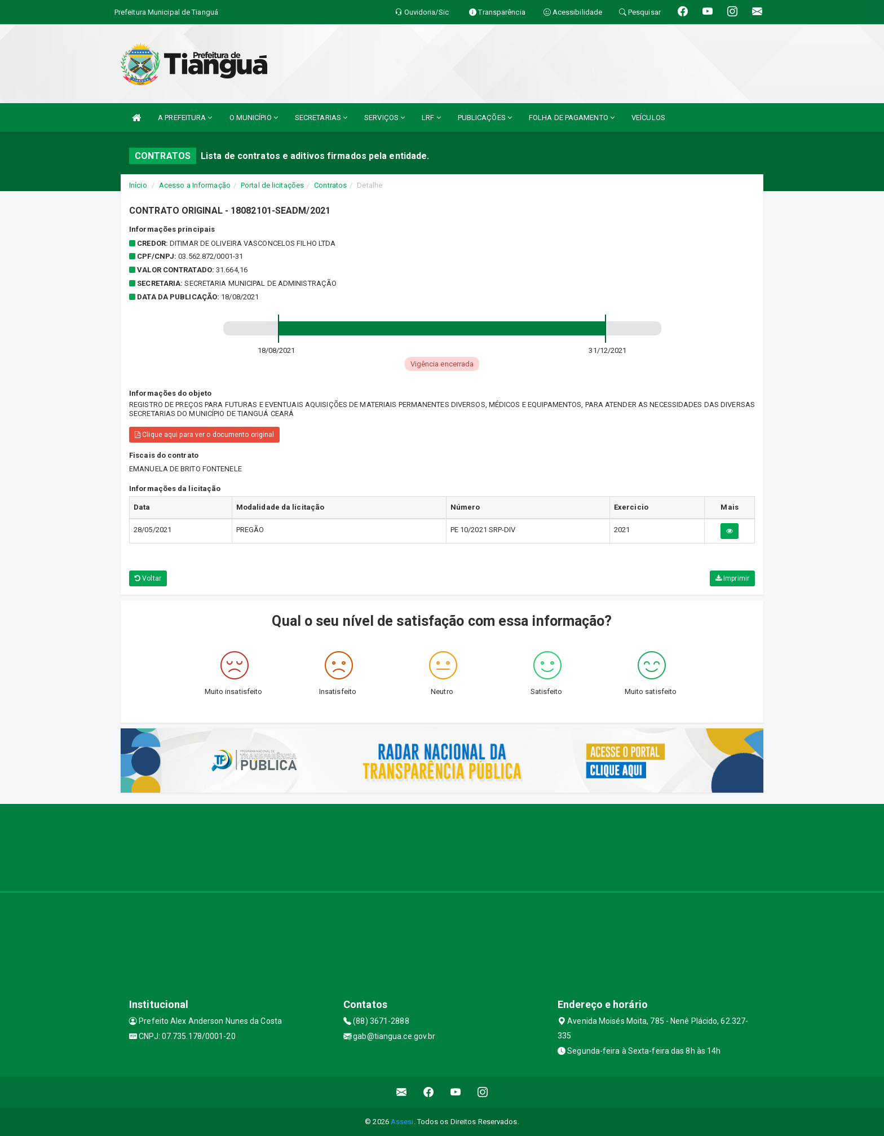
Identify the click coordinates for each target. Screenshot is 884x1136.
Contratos (330, 185)
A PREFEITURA (185, 117)
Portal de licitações (272, 185)
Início (138, 185)
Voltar (148, 578)
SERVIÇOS (384, 117)
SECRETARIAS (321, 117)
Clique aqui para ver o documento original (204, 435)
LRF (431, 117)
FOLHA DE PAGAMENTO (572, 117)
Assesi (402, 1121)
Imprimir (732, 578)
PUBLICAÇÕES (485, 117)
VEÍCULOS (648, 117)
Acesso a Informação (195, 185)
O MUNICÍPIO (253, 117)
